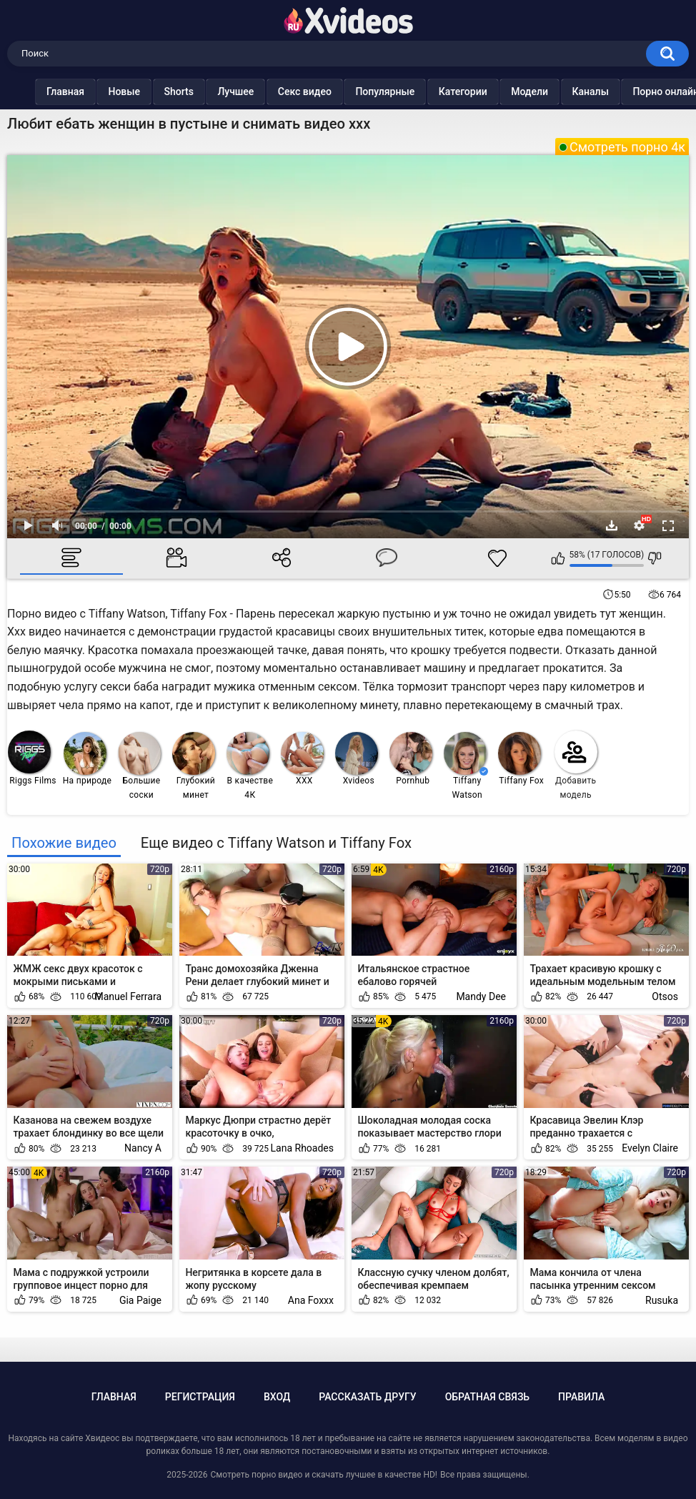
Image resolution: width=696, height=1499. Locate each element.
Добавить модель (576, 765)
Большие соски (139, 766)
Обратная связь (487, 1396)
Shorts (154, 91)
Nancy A (142, 1148)
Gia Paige (140, 1300)
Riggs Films (32, 758)
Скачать (611, 525)
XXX (302, 759)
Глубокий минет (193, 766)
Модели (505, 91)
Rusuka (661, 1300)
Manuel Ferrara (127, 996)
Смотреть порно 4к (627, 146)
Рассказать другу (367, 1396)
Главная (40, 91)
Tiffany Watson (466, 766)
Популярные (360, 91)
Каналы (565, 91)
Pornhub (410, 759)
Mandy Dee (481, 996)
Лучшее (211, 91)
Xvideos (356, 759)
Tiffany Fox (521, 759)
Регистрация (200, 1396)
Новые (100, 91)
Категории (438, 91)
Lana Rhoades (302, 1148)
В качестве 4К (250, 766)
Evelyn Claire (650, 1148)
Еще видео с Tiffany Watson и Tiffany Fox (276, 842)
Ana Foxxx (311, 1300)
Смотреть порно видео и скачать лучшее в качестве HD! (323, 1475)
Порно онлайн (641, 91)
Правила (581, 1396)
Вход (277, 1396)
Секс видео (280, 91)
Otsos (665, 996)
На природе (87, 759)
